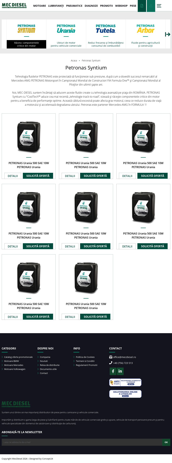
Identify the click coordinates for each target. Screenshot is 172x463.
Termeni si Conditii (83, 361)
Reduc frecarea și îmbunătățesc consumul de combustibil (106, 44)
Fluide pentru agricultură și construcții (145, 44)
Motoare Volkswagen (13, 369)
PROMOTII (106, 5)
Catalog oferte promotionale (17, 356)
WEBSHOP (121, 5)
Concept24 (47, 458)
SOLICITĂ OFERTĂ (37, 176)
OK (166, 442)
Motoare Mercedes (12, 365)
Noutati (42, 361)
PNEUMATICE (74, 5)
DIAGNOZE (91, 5)
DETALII (13, 176)
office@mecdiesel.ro (122, 357)
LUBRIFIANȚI (56, 5)
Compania (43, 356)
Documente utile (47, 369)
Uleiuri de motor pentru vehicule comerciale (66, 44)
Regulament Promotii (85, 365)
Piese (133, 5)
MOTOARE (39, 5)
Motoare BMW (10, 361)
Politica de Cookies (84, 356)
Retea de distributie (48, 365)
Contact (42, 373)
